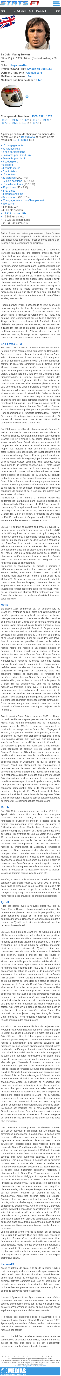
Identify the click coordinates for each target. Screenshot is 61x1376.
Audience (42, 1366)
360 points (8, 203)
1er (30, 76)
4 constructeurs (11, 168)
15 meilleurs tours (12, 184)
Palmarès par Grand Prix (16, 155)
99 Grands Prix (11, 148)
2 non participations (13, 152)
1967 (25, 120)
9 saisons (8, 164)
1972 (25, 123)
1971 (42, 116)
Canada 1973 (34, 72)
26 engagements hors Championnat (23, 200)
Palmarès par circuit (14, 158)
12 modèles (9, 174)
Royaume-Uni (19, 65)
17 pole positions (12, 181)
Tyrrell (24, 140)
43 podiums (9, 187)
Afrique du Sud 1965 (39, 69)
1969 (35, 116)
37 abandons (10, 197)
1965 (4, 120)
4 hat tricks (8, 190)
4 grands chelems (12, 194)
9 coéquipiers (10, 161)
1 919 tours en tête (14, 213)
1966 (15, 120)
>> (58, 11)
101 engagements (12, 145)
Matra (31, 137)
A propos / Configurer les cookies (26, 1366)
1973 (49, 116)
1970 (4, 123)
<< (3, 11)
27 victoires (9, 177)
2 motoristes (9, 171)
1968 (35, 120)
